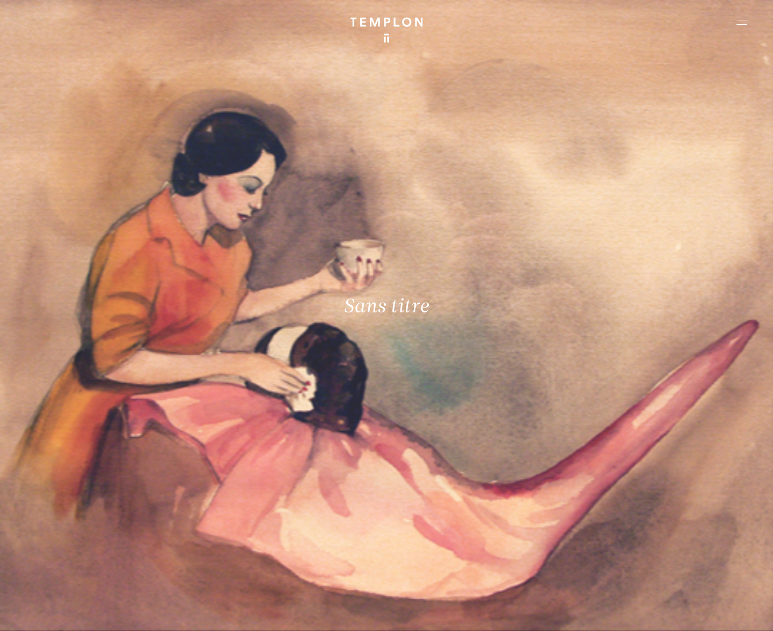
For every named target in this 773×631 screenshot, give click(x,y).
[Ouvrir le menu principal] (742, 22)
